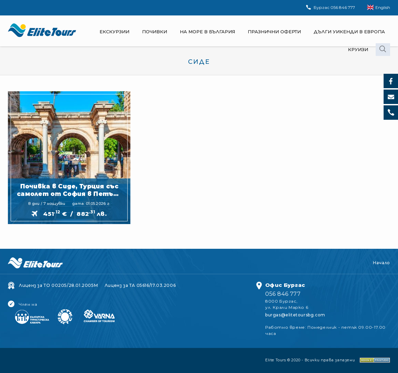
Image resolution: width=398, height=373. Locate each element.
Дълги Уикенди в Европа (349, 31)
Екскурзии (114, 31)
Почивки (154, 31)
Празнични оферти (274, 31)
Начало (381, 262)
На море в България (207, 31)
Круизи (358, 49)
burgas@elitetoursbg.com (295, 314)
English (378, 7)
